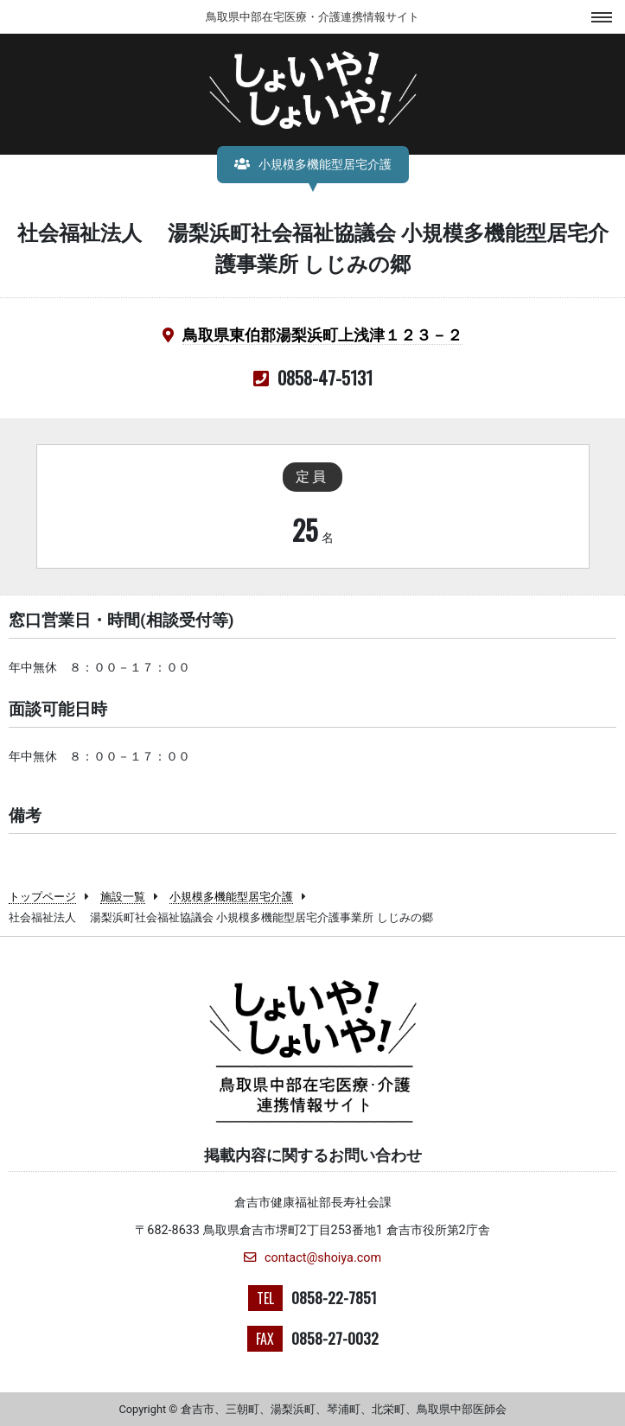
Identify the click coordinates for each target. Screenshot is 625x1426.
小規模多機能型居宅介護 (231, 896)
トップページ (42, 896)
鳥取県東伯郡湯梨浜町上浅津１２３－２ (322, 335)
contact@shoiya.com (312, 1258)
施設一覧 (122, 896)
